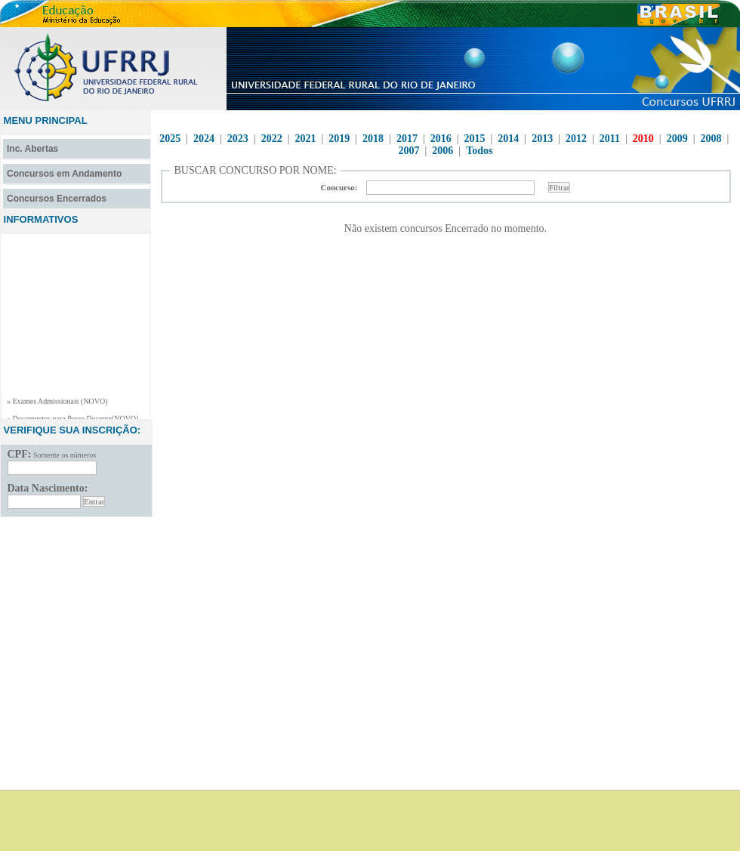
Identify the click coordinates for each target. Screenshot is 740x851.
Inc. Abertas (32, 148)
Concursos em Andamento (64, 173)
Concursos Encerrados (56, 198)
